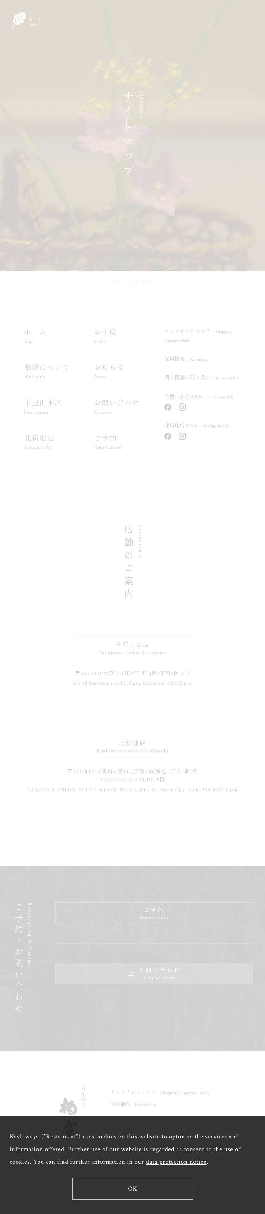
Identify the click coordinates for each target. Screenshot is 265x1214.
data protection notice (176, 1162)
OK (132, 1189)
